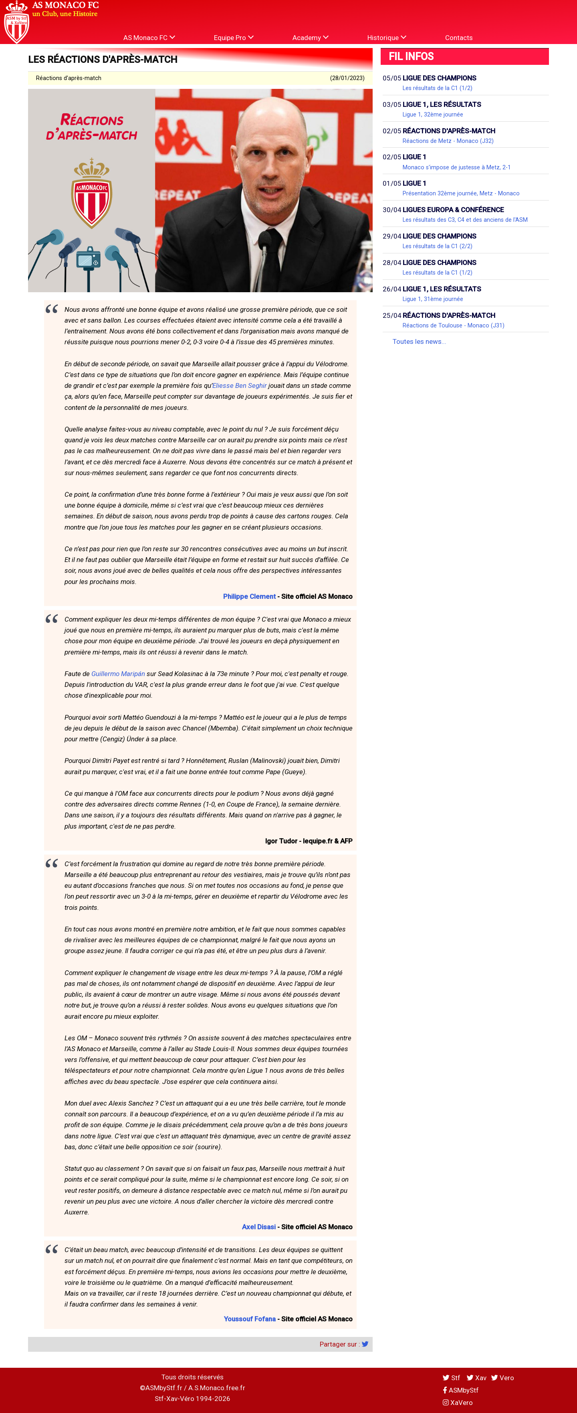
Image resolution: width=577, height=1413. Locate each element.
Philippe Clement (249, 596)
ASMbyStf (461, 1390)
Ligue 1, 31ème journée (433, 299)
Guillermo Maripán (118, 674)
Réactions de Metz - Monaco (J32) (448, 141)
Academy (311, 37)
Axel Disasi (259, 1227)
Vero (502, 1378)
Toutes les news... (419, 341)
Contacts (459, 38)
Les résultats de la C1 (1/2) (437, 88)
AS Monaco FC (149, 37)
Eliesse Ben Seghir (239, 385)
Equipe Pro (234, 37)
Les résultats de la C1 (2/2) (437, 246)
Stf (452, 1378)
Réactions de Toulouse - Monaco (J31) (453, 325)
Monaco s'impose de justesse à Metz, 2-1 (457, 167)
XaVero (458, 1403)
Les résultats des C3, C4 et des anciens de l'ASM (465, 220)
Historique (386, 37)
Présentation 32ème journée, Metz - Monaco (461, 193)
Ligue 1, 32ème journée (433, 114)
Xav (476, 1378)
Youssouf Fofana (250, 1319)
